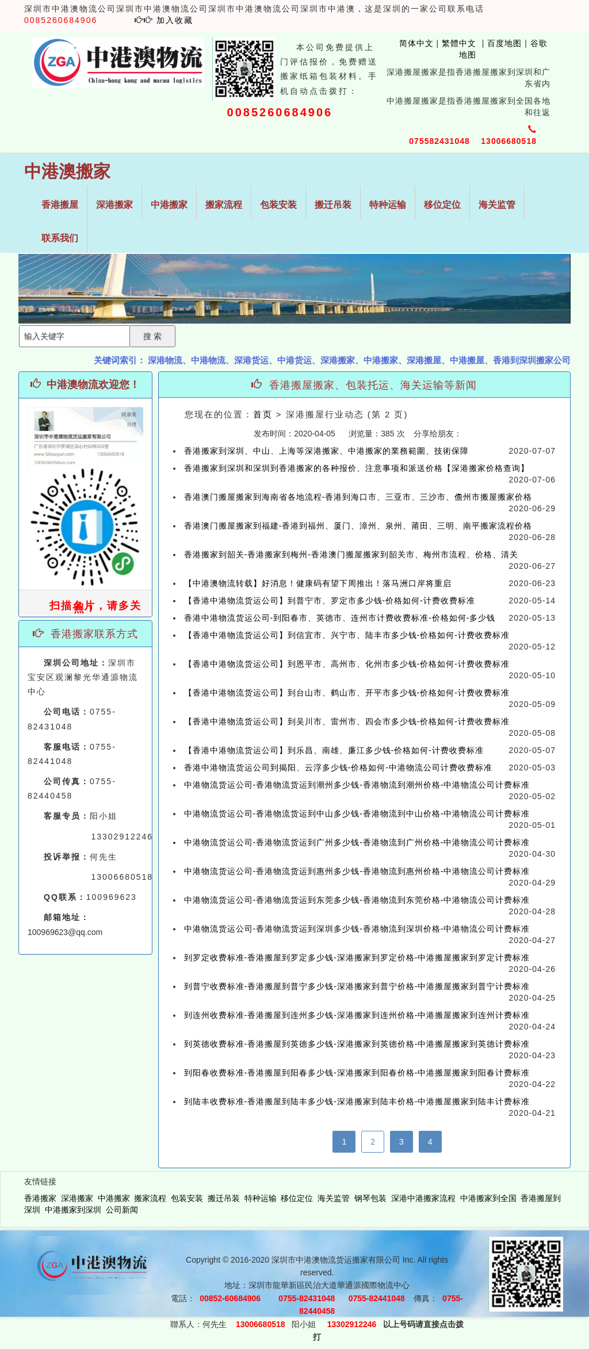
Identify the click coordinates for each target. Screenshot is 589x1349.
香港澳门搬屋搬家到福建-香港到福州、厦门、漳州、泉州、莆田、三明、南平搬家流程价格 (358, 525)
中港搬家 (169, 205)
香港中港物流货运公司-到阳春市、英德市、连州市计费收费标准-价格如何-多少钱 (340, 617)
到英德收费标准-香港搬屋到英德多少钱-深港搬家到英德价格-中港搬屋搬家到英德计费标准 (357, 1043)
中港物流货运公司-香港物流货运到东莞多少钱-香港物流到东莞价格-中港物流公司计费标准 (357, 900)
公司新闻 (122, 1209)
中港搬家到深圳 (73, 1209)
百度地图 (504, 43)
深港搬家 (114, 205)
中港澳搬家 (67, 171)
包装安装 (278, 205)
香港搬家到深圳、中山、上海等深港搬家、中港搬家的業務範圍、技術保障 (326, 450)
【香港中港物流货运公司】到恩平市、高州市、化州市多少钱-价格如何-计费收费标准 (347, 663)
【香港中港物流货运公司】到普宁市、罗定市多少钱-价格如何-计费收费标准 (329, 600)
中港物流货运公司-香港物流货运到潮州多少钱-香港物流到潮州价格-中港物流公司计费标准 (357, 784)
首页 (263, 414)
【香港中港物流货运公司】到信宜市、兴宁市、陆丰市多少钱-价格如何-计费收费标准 (347, 635)
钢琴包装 (370, 1198)
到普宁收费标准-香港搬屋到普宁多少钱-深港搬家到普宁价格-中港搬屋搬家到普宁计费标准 (357, 986)
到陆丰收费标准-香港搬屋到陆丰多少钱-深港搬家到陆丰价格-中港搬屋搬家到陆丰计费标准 (357, 1101)
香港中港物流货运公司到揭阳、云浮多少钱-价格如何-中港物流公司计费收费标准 (338, 767)
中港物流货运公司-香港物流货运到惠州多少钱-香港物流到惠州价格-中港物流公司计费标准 (357, 871)
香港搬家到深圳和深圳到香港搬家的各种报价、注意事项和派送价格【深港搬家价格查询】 (356, 468)
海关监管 (497, 205)
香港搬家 (40, 1198)
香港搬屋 (59, 205)
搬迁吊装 (333, 205)
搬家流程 (223, 205)
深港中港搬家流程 (423, 1198)
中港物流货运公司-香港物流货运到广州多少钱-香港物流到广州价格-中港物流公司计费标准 (357, 842)
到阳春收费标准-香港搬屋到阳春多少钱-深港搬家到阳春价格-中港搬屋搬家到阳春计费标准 (357, 1072)
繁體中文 (457, 43)
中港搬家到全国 (488, 1198)
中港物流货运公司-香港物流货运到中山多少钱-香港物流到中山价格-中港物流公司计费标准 (357, 813)
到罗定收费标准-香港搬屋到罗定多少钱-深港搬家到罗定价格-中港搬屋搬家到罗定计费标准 (357, 957)
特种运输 (387, 205)
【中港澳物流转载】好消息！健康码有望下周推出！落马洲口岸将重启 (318, 583)
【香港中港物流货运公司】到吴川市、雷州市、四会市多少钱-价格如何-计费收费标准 (347, 721)
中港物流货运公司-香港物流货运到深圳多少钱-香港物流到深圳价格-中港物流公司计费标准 (357, 928)
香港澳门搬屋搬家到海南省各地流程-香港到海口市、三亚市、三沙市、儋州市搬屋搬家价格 (358, 496)
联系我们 (59, 238)
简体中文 (411, 43)
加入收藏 (174, 20)
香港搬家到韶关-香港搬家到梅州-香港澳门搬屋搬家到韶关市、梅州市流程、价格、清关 (351, 554)
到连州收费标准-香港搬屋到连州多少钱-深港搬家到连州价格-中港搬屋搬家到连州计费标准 (357, 1015)
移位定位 (442, 205)
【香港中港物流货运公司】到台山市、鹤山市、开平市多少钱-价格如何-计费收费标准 (347, 692)
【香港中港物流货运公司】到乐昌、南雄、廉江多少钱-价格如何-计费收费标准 (334, 750)
